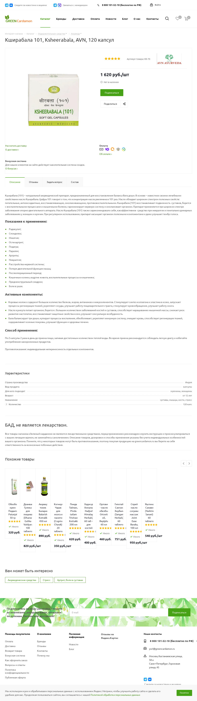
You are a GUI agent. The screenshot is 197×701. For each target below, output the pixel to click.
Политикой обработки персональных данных (115, 694)
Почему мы (43, 631)
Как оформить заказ (16, 636)
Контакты (42, 627)
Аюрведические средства (22, 556)
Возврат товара (13, 627)
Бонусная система (15, 631)
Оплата (9, 617)
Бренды (41, 617)
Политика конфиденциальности (17, 647)
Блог (71, 625)
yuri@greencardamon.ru (162, 625)
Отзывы (41, 622)
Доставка (10, 622)
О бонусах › (11, 168)
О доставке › (12, 149)
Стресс (46, 556)
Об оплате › (105, 153)
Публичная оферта (15, 653)
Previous (184, 464)
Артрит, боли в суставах (70, 556)
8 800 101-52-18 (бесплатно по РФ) (121, 4)
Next (189, 464)
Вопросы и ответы (15, 641)
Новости (73, 620)
